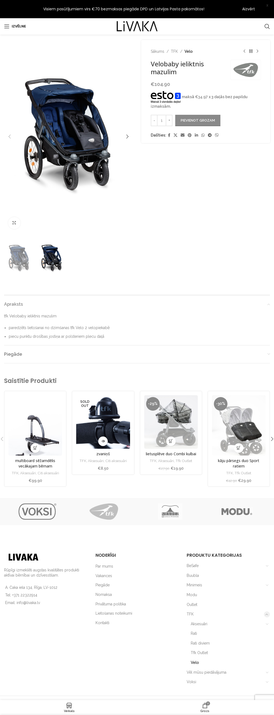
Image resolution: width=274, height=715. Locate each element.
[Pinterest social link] (189, 120)
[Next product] (257, 36)
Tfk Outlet (184, 446)
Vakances (104, 560)
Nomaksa (104, 579)
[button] (9, 121)
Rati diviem (200, 628)
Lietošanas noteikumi (114, 598)
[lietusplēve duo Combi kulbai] (171, 407)
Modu (192, 579)
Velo (188, 36)
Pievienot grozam (198, 105)
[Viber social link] (216, 120)
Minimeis (194, 570)
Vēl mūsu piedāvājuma (206, 657)
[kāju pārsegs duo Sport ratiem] (239, 410)
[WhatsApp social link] (203, 120)
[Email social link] (182, 120)
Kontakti (102, 607)
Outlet (192, 589)
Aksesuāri (28, 458)
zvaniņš (103, 438)
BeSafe (193, 550)
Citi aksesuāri (48, 458)
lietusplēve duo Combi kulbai (171, 438)
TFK (174, 36)
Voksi (191, 667)
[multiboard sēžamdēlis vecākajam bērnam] (35, 410)
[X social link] (175, 120)
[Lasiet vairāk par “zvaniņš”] (103, 426)
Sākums (157, 36)
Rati (194, 618)
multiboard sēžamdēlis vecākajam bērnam (35, 448)
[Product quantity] (162, 105)
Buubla (193, 560)
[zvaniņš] (103, 407)
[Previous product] (244, 36)
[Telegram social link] (209, 120)
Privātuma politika (111, 589)
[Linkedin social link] (196, 120)
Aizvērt (248, 9)
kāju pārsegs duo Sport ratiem (238, 448)
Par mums (104, 551)
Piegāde (103, 570)
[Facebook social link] (169, 120)
